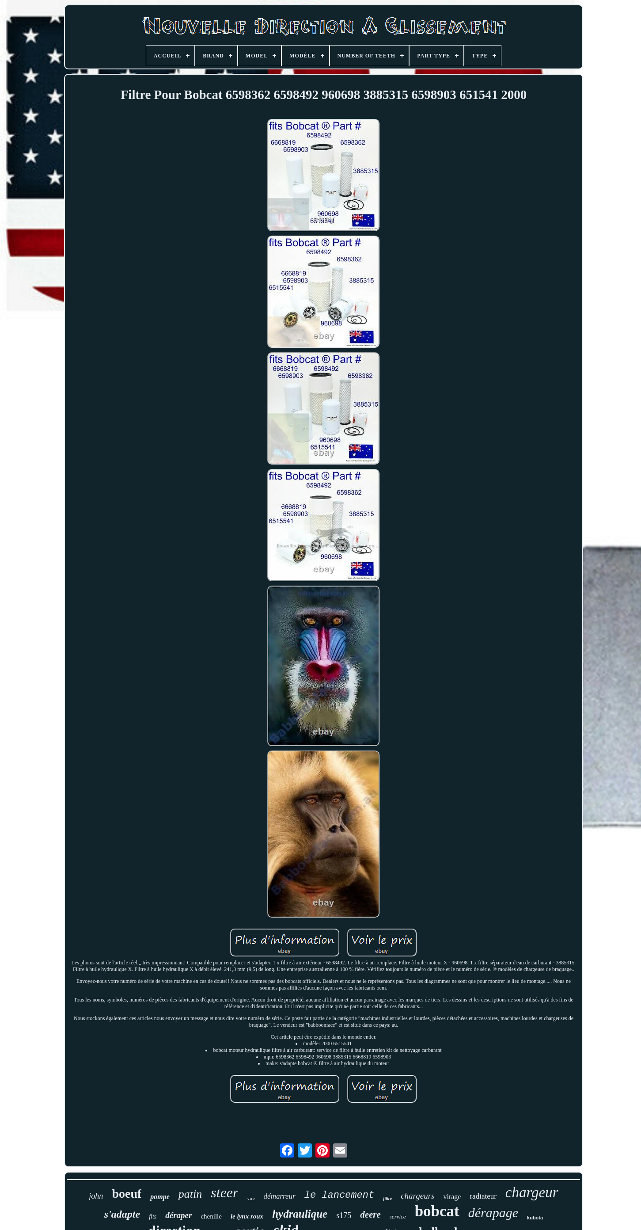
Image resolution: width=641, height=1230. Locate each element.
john (96, 1196)
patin (190, 1194)
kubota (535, 1217)
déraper (178, 1215)
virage (452, 1196)
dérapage (493, 1212)
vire (250, 1198)
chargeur (531, 1192)
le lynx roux (247, 1216)
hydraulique (299, 1214)
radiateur (483, 1196)
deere (370, 1214)
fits (152, 1216)
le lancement (339, 1195)
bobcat (437, 1211)
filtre (387, 1198)
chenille (211, 1216)
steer (224, 1192)
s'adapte (122, 1214)
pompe (160, 1196)
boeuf (126, 1193)
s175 (343, 1215)
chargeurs (417, 1195)
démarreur (280, 1196)
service (398, 1216)
